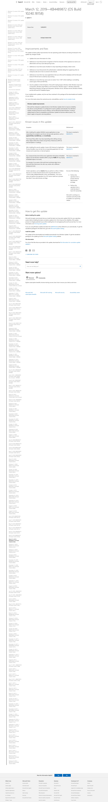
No (67, 775)
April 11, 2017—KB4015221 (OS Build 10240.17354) (14, 684)
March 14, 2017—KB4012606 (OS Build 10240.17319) (14, 695)
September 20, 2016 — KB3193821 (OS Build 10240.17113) (14, 721)
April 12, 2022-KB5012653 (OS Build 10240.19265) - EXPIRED (15, 319)
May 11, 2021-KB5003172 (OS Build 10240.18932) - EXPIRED (15, 387)
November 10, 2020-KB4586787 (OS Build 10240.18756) (14, 420)
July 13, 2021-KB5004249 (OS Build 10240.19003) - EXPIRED (15, 371)
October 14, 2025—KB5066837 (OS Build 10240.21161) (14, 94)
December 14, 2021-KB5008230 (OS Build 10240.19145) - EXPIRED (14, 345)
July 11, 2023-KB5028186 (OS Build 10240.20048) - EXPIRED (15, 232)
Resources (62, 2)
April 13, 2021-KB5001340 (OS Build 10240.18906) (15, 391)
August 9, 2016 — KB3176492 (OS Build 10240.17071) (14, 731)
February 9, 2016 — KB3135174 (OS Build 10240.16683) (14, 762)
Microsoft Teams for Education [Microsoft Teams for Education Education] (44, 788)
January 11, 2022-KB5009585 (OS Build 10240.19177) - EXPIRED (14, 340)
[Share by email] (33, 250)
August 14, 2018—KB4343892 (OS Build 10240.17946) (14, 587)
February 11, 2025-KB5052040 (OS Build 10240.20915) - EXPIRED (14, 134)
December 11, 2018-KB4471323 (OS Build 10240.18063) (14, 567)
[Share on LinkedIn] (29, 250)
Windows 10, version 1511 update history (16, 75)
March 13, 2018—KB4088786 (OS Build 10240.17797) (14, 614)
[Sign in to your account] (99, 2)
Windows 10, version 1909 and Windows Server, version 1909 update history (15, 38)
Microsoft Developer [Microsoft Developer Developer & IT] (75, 783)
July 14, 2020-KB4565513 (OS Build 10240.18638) (15, 440)
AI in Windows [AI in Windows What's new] (8, 795)
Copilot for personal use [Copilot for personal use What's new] (9, 792)
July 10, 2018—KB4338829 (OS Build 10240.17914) (15, 595)
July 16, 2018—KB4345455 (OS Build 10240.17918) (15, 592)
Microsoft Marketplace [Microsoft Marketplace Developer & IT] (75, 792)
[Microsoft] (10, 2)
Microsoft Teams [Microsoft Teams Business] (57, 797)
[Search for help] (91, 2)
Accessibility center (75, 292)
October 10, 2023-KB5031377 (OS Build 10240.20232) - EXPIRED (14, 217)
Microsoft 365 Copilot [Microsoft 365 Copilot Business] (58, 795)
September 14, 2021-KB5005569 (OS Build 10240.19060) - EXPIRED (14, 361)
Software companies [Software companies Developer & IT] (75, 797)
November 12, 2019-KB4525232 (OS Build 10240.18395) (14, 481)
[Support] (20, 2)
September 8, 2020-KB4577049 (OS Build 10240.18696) (14, 431)
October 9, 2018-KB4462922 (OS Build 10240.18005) (14, 577)
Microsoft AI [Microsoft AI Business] (56, 783)
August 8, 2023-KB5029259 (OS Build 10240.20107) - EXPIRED (14, 227)
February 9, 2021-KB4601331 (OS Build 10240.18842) (14, 405)
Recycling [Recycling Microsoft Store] (24, 795)
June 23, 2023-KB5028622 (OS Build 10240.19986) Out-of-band (15, 238)
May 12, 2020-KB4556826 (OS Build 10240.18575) (15, 452)
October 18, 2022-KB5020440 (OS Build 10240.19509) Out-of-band (15, 284)
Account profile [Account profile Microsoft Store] (25, 783)
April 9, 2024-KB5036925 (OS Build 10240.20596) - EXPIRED (15, 186)
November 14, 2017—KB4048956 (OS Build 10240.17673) (14, 646)
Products (38, 2)
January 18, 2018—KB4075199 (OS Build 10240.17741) (14, 630)
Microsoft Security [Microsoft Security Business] (57, 785)
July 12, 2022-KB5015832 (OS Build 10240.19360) (15, 304)
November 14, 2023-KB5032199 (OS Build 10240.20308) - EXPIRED (14, 212)
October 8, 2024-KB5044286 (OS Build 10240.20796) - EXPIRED (14, 154)
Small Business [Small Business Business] (56, 800)
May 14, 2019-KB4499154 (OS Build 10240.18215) (15, 528)
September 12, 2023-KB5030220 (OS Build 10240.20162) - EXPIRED (14, 222)
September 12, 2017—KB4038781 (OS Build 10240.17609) (14, 656)
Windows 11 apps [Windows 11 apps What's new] (8, 800)
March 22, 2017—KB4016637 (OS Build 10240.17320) (14, 690)
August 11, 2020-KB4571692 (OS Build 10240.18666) (14, 436)
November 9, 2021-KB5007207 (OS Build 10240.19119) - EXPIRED (14, 350)
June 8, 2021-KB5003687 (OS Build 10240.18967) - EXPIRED (15, 382)
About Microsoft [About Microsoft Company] (90, 785)
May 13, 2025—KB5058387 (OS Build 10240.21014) (14, 118)
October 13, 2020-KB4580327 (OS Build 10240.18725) (14, 426)
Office (33, 2)
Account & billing (53, 2)
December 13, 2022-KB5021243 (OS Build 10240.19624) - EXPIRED (14, 274)
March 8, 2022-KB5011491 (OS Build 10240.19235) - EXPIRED (15, 324)
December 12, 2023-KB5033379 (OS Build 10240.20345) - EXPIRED (14, 206)
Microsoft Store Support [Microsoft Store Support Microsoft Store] (27, 788)
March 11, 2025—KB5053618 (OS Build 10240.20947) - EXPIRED (14, 128)
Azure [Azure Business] (55, 788)
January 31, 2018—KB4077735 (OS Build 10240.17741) (14, 625)
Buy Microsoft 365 (71, 2)
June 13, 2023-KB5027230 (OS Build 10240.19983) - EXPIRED (15, 243)
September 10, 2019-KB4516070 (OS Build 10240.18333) (14, 502)
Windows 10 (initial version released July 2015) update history (14, 81)
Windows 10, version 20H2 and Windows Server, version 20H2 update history (15, 26)
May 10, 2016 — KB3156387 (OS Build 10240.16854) (14, 747)
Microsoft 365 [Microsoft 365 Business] (56, 792)
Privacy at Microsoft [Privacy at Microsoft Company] (91, 790)
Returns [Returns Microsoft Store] (24, 790)
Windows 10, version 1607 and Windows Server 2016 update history (15, 70)
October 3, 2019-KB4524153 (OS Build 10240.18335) (14, 492)
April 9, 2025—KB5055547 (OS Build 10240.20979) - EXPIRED (15, 123)
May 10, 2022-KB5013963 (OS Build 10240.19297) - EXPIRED (15, 314)
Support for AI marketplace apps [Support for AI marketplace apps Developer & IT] (77, 788)
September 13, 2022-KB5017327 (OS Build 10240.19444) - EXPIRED (14, 295)
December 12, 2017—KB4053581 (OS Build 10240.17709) (14, 640)
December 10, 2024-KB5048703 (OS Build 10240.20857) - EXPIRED (14, 144)
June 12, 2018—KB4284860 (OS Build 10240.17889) (14, 600)
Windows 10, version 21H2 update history (16, 16)
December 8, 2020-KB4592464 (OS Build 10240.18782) (14, 415)
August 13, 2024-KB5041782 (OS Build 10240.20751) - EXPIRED (14, 165)
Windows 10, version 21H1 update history (16, 21)
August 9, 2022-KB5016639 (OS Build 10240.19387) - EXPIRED (14, 300)
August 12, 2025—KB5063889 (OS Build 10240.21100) (14, 104)
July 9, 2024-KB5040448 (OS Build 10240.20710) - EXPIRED (15, 170)
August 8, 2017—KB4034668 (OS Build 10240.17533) (14, 661)
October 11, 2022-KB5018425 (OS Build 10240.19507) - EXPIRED (14, 290)
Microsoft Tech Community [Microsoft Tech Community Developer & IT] (76, 790)
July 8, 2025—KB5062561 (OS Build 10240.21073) (15, 108)
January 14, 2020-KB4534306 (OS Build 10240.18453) (14, 471)
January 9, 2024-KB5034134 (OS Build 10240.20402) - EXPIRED (14, 201)
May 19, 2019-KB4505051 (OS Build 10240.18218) (15, 524)
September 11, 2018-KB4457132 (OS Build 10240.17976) (14, 582)
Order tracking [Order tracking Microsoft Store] (25, 792)
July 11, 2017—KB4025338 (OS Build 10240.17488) (15, 665)
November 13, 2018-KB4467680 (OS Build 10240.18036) (14, 572)
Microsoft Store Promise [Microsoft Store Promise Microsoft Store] (27, 797)
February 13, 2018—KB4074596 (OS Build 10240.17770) (14, 620)
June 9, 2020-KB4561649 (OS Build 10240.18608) (15, 448)
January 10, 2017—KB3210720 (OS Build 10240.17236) (14, 700)
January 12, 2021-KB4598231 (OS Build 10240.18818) (14, 410)
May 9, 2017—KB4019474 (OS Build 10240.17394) (15, 680)
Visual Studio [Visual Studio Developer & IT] (73, 800)
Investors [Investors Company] (89, 792)
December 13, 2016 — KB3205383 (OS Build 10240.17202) (14, 705)
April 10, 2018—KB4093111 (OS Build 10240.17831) (14, 609)
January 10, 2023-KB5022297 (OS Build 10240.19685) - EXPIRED (14, 269)
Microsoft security (59, 292)
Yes (58, 775)
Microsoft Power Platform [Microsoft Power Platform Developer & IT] (75, 795)
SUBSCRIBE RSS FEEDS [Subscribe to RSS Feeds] (32, 254)
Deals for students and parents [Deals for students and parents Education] (44, 797)
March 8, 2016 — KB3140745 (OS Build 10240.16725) (14, 757)
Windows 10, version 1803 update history (16, 56)
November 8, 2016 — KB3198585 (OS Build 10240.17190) (14, 710)
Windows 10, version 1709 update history (16, 60)
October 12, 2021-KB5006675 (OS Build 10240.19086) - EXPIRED (14, 356)
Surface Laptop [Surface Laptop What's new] (8, 785)
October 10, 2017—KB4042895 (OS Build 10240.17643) (14, 651)
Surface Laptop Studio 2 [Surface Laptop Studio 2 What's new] (9, 788)
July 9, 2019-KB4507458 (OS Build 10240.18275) (14, 517)
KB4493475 (69, 134)
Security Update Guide (69, 99)
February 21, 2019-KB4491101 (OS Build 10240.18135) (14, 546)
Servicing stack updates (40, 223)
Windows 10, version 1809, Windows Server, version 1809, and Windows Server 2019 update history (16, 50)
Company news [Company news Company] (90, 788)
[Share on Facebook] (26, 250)
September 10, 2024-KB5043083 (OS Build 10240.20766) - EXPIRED (14, 160)
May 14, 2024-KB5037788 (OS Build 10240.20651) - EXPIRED (15, 180)
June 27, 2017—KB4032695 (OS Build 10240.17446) (14, 670)
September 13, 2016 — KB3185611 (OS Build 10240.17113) (14, 726)
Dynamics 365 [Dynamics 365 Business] (56, 790)
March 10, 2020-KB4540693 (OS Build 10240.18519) (14, 460)
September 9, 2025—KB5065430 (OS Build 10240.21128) (14, 99)
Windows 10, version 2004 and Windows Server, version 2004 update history (15, 32)
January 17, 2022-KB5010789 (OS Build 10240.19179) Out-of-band (15, 335)
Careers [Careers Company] (88, 783)
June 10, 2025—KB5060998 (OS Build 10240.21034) (14, 113)
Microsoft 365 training (46, 292)
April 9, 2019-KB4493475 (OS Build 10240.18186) (15, 536)
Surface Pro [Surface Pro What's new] (7, 783)
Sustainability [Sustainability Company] (89, 795)
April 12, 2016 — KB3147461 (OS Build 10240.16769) (14, 752)
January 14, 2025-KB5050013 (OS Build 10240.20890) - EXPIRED (14, 139)
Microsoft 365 (27, 2)
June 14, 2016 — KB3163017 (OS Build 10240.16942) (14, 742)
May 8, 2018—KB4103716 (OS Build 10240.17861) (15, 604)
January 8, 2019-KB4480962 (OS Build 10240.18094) (14, 556)
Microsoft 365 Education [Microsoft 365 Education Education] (43, 790)
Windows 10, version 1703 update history (16, 65)
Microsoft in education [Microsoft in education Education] (43, 783)
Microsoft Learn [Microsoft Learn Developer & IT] (74, 785)
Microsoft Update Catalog (57, 228)
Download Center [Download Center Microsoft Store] (26, 785)
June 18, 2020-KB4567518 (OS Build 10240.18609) (15, 444)
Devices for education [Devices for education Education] (43, 785)
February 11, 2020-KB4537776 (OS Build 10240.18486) (14, 466)
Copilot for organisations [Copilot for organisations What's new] (10, 790)
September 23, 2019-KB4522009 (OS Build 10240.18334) (14, 497)
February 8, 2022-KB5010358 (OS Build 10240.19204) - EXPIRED (14, 330)
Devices (44, 2)
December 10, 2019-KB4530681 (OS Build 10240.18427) (14, 476)
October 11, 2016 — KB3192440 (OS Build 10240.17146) (14, 716)
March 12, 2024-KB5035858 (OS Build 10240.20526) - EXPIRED (14, 191)
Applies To (29, 17)
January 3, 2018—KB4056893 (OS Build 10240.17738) (14, 635)
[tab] (30, 278)
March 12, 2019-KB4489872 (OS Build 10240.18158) (14, 541)
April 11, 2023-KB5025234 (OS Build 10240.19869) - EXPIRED (15, 253)
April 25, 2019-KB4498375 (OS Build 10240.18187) (15, 532)
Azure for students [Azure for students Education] (42, 800)
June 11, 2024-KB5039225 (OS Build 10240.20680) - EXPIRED (15, 175)
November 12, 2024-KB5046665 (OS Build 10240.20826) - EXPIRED (14, 149)
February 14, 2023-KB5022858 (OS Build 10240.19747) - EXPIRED (14, 264)
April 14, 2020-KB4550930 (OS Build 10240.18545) (15, 456)
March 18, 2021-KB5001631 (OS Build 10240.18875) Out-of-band (15, 396)
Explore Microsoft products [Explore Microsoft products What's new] (10, 797)
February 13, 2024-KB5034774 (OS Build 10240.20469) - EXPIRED (14, 196)
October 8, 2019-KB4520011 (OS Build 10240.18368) (14, 486)
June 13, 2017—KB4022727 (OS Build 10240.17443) (14, 675)
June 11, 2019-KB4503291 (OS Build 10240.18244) (15, 520)
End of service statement (14, 89)
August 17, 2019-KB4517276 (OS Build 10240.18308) (14, 507)
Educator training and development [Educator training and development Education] (45, 795)
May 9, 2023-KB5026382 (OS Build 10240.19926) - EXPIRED (15, 248)
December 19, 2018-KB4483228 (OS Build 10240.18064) (14, 561)
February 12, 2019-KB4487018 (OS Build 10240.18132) (14, 551)
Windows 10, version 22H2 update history (16, 12)
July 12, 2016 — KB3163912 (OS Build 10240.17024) (14, 736)
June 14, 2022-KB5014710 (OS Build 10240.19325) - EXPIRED (15, 309)
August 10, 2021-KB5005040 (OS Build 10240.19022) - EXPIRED (14, 366)
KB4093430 (54, 226)
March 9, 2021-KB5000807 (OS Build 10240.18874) (15, 400)
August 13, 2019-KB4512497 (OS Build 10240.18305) (14, 512)
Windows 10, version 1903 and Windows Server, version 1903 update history (15, 44)
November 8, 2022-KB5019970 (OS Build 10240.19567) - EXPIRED (14, 279)
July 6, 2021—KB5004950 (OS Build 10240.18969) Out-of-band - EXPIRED (15, 376)
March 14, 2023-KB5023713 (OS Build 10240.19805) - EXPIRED (14, 258)
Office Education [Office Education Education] (42, 792)
